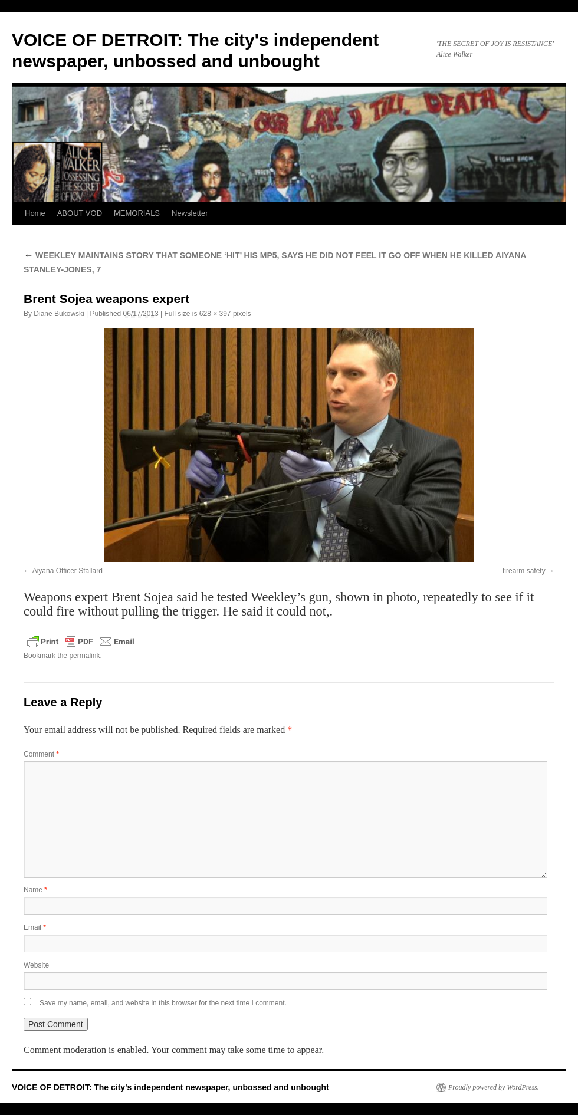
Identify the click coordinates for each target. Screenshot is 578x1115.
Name (35, 890)
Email (35, 927)
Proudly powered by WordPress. (493, 1087)
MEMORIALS (137, 213)
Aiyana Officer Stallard (67, 571)
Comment (41, 754)
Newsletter (190, 213)
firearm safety (524, 571)
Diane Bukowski (59, 314)
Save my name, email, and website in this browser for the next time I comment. (163, 1003)
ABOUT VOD (79, 213)
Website (36, 965)
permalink (84, 656)
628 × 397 (215, 314)
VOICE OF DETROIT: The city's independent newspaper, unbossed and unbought (170, 1087)
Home (35, 213)
